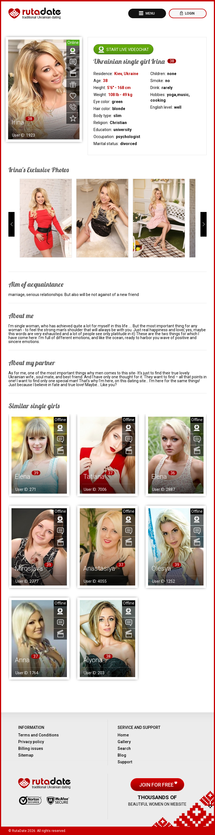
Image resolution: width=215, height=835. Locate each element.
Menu (150, 13)
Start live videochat (127, 49)
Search (124, 748)
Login (189, 13)
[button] (11, 224)
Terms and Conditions (38, 735)
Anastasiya (99, 568)
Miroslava (29, 568)
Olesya (161, 568)
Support (125, 762)
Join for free (157, 785)
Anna (22, 660)
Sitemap (25, 755)
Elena (22, 477)
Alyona (92, 660)
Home (123, 735)
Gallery (124, 742)
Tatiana (93, 477)
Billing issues (30, 748)
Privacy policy (31, 742)
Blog (122, 755)
